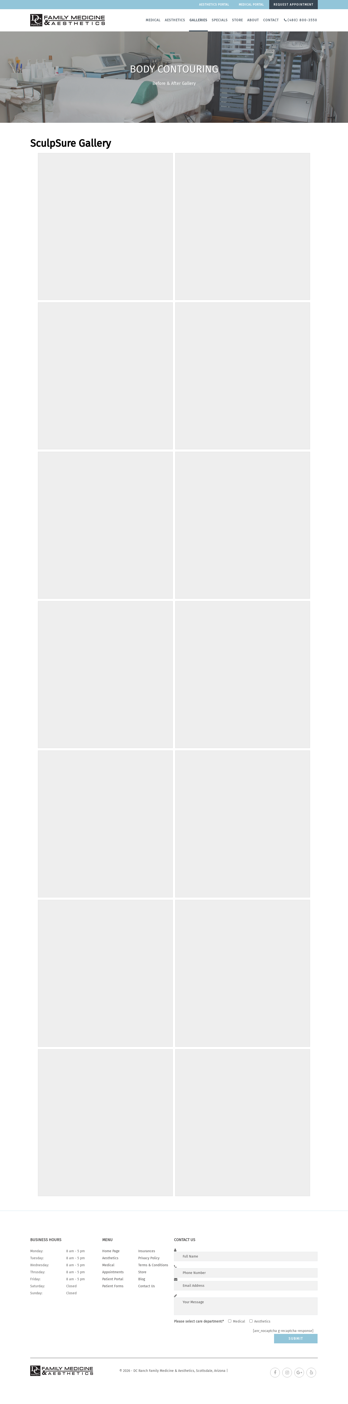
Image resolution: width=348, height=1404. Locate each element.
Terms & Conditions (153, 1265)
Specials (220, 20)
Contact (271, 20)
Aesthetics (175, 20)
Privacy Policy (149, 1258)
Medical (153, 20)
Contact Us (146, 1286)
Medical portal (251, 4)
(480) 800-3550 (302, 20)
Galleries (198, 20)
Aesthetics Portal (214, 4)
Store (237, 20)
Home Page (111, 1251)
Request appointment (293, 4)
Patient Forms (112, 1286)
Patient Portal (112, 1279)
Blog (141, 1279)
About (253, 20)
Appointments (113, 1272)
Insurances (146, 1251)
